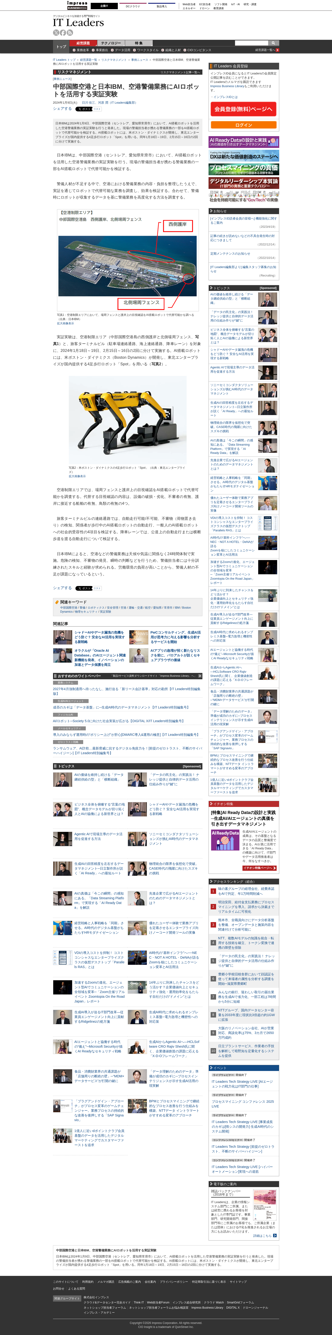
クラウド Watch (214, 1302)
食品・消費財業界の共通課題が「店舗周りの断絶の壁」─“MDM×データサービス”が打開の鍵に (99, 1076)
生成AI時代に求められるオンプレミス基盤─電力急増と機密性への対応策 (174, 1016)
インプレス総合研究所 (186, 1302)
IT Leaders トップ (64, 59)
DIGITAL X (233, 1307)
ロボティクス (96, 607)
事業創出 (102, 50)
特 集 (139, 43)
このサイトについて (65, 1281)
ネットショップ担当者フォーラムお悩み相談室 (159, 1307)
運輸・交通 (136, 607)
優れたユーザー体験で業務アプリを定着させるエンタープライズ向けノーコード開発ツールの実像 (174, 927)
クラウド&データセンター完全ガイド (107, 1302)
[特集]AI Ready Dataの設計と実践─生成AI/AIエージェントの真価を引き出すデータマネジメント (243, 818)
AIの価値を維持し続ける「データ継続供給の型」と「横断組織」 (231, 299)
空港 (123, 607)
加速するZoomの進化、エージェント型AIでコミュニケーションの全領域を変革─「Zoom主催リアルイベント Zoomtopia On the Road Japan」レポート (99, 992)
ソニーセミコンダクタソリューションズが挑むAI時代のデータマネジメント (174, 838)
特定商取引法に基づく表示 (209, 1281)
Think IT (139, 1302)
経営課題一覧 (88, 59)
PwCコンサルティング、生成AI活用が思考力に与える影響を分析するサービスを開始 (176, 637)
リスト (97, 109)
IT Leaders (78, 22)
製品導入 (162, 6)
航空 (148, 607)
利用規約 (88, 1281)
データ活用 (122, 50)
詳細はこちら (262, 1235)
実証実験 (105, 611)
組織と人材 (173, 50)
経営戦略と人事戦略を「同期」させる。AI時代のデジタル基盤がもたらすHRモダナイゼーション (99, 927)
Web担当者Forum (158, 1302)
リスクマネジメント (114, 59)
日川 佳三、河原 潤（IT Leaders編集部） (110, 102)
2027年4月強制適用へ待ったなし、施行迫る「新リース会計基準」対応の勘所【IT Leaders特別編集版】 (127, 691)
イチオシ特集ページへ (258, 868)
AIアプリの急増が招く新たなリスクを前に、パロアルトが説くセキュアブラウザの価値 (175, 655)
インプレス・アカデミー (99, 1312)
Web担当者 (189, 4)
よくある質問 (76, 1288)
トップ (61, 47)
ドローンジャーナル (255, 1307)
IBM (177, 607)
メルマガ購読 (105, 1281)
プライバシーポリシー (174, 1281)
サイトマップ (238, 1281)
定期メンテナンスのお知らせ (230, 253)
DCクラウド (133, 6)
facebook (63, 32)
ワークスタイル (148, 50)
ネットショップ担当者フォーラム (105, 1307)
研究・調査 (250, 4)
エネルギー (189, 8)
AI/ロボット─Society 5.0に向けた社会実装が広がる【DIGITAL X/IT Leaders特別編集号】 (119, 721)
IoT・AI (235, 4)
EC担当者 (205, 4)
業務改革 (83, 50)
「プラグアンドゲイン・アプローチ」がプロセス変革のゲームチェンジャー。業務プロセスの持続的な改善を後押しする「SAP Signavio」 (99, 1110)
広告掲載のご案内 (129, 1281)
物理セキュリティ (86, 611)
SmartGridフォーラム (240, 1302)
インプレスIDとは (225, 97)
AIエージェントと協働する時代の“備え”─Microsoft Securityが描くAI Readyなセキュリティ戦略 (98, 1046)
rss (70, 32)
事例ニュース (139, 59)
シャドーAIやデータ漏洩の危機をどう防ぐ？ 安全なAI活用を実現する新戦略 (99, 637)
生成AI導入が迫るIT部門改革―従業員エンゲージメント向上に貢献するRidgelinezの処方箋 (99, 1016)
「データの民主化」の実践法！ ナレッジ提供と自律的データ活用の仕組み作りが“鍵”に (174, 779)
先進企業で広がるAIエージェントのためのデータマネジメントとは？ (174, 898)
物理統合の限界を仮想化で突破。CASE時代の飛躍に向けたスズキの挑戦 (174, 868)
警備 (82, 607)
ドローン (204, 8)
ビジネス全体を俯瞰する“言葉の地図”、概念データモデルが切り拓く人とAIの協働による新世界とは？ (99, 809)
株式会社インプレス (96, 1297)
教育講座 (218, 8)
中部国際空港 (68, 607)
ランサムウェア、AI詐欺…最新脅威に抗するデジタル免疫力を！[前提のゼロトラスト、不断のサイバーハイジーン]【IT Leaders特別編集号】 (127, 750)
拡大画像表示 (65, 323)
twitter (56, 32)
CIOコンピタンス (199, 50)
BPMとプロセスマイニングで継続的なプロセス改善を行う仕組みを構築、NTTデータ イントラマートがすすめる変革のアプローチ (232, 764)
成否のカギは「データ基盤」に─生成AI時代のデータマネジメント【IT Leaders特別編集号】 (121, 707)
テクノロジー (111, 43)
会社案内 (150, 1281)
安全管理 (112, 607)
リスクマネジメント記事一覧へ (180, 72)
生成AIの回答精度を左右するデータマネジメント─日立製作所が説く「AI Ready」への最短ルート (99, 868)
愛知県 (157, 607)
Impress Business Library (227, 86)
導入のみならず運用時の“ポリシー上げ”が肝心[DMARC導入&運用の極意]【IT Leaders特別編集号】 (126, 735)
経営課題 (83, 43)
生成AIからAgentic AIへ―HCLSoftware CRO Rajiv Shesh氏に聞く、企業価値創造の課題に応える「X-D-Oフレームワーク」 (231, 676)
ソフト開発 (220, 4)
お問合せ (58, 1288)
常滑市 (168, 607)
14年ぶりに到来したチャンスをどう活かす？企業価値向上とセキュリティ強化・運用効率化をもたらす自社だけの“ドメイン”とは (232, 598)
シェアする (62, 108)
